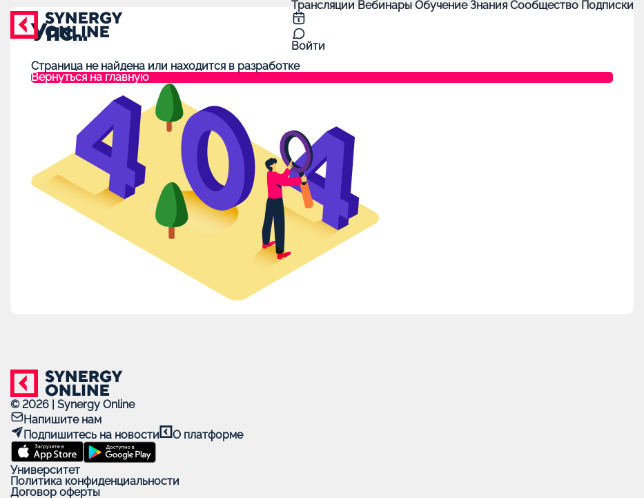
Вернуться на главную (89, 77)
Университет (45, 470)
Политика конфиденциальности (94, 481)
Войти (308, 45)
